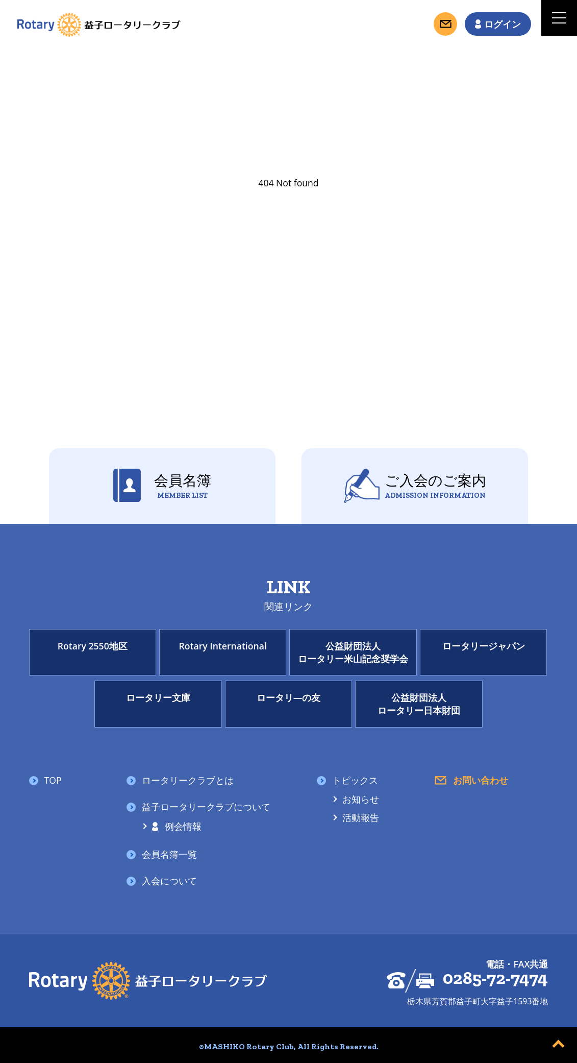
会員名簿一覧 (169, 854)
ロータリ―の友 (289, 697)
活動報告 (360, 818)
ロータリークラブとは (188, 780)
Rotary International (223, 646)
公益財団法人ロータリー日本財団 (419, 703)
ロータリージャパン (483, 646)
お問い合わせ (480, 780)
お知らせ (360, 799)
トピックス (355, 780)
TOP (53, 780)
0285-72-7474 (495, 978)
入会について (169, 881)
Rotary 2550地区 (93, 646)
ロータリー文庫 (158, 697)
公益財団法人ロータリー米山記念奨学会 (353, 652)
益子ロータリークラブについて (206, 807)
